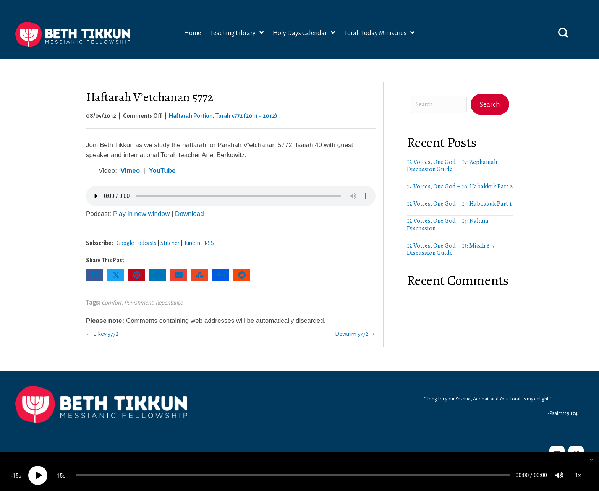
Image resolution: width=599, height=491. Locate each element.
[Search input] (439, 103)
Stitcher (170, 241)
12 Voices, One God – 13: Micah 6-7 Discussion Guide (451, 247)
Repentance (169, 301)
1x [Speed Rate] (578, 468)
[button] (563, 30)
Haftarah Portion (191, 113)
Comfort (111, 301)
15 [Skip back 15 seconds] (16, 468)
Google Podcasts (136, 241)
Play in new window (141, 212)
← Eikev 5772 (102, 332)
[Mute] (558, 468)
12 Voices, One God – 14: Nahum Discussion (448, 223)
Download (189, 212)
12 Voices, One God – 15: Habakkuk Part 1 (459, 202)
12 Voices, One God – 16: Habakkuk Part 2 (460, 185)
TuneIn (192, 241)
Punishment (138, 301)
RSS (209, 241)
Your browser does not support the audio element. (231, 194)
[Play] (37, 468)
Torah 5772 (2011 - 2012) (246, 113)
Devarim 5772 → (355, 332)
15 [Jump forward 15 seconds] (60, 468)
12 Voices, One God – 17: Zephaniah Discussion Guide (452, 164)
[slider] (293, 468)
